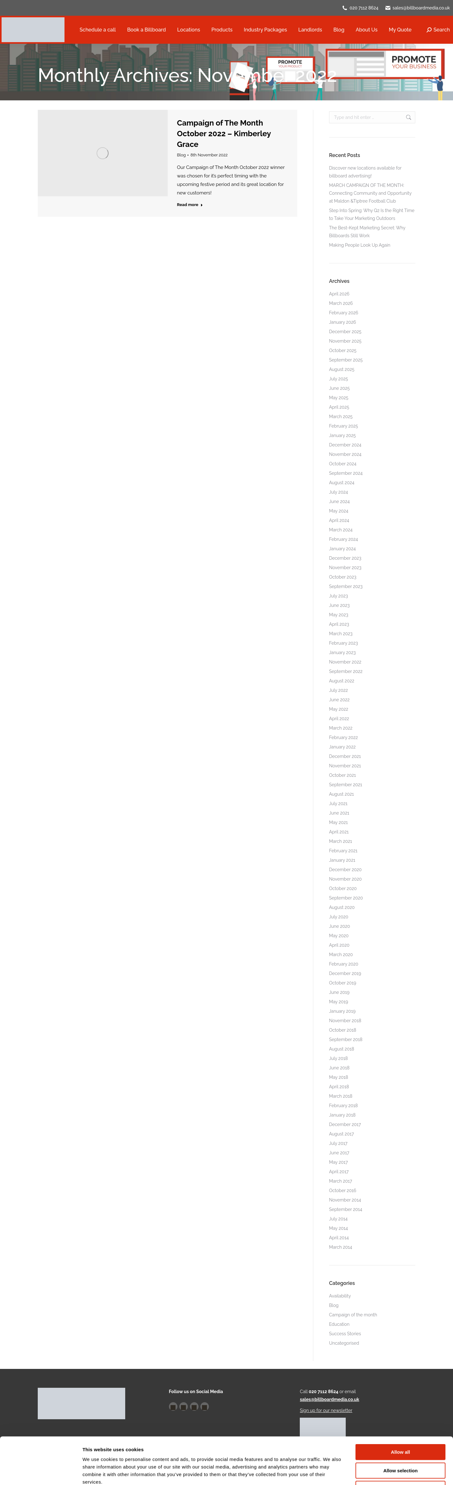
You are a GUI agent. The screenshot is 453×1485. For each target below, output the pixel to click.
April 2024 (339, 520)
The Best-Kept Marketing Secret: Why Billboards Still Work (367, 231)
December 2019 (345, 973)
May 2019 (338, 1001)
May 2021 (338, 822)
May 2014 (338, 1228)
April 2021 (339, 831)
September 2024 (346, 473)
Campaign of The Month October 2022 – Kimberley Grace (224, 133)
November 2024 (345, 454)
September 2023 (346, 586)
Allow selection (400, 1426)
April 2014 (339, 1237)
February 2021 (343, 850)
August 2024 (341, 482)
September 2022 (345, 671)
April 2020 (339, 945)
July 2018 (338, 1058)
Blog (181, 155)
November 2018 (345, 1020)
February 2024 (343, 539)
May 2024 (338, 510)
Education (339, 1324)
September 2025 (346, 359)
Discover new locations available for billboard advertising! (365, 171)
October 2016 (342, 1190)
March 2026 (341, 303)
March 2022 (340, 728)
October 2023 (342, 577)
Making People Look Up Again (359, 245)
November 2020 (345, 879)
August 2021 (341, 794)
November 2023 (345, 567)
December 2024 (345, 444)
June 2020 (339, 926)
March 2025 (341, 416)
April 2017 (339, 1171)
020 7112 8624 (364, 7)
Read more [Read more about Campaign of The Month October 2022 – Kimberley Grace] (190, 204)
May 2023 (338, 614)
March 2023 (341, 633)
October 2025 (342, 350)
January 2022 (342, 746)
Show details (330, 1472)
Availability (340, 1295)
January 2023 (342, 652)
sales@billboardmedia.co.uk (421, 7)
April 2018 (339, 1086)
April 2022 (339, 718)
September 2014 (345, 1209)
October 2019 (342, 982)
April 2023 (339, 624)
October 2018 (342, 1030)
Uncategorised (344, 1343)
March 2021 (340, 841)
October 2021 (342, 775)
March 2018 (340, 1096)
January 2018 (342, 1115)
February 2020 (343, 964)
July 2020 (338, 916)
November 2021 (345, 765)
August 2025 (341, 369)
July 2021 (338, 803)
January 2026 (342, 322)
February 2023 (343, 643)
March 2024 (341, 529)
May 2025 (338, 397)
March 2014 (340, 1247)
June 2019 (339, 992)
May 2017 (338, 1162)
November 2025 (345, 341)
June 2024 (339, 501)
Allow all (400, 1408)
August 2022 (341, 680)
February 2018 (343, 1105)
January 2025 (342, 435)
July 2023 (338, 595)
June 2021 (339, 812)
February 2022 (343, 737)
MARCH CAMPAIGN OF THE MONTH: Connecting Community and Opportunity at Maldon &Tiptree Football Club (370, 193)
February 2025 (343, 426)
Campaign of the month (353, 1314)
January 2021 (342, 860)
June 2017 (339, 1152)
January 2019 (342, 1011)
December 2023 (345, 558)
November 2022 (345, 661)
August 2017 (341, 1133)
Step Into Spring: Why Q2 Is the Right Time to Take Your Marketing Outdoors (372, 214)
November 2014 (345, 1199)
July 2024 (338, 492)
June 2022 (339, 699)
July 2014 (338, 1218)
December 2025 (345, 331)
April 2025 (339, 407)
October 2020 (343, 888)
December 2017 (345, 1124)
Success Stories (345, 1333)
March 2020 (341, 954)
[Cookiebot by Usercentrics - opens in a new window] (40, 1472)
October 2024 (342, 463)
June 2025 (339, 388)
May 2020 (339, 935)
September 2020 (346, 897)
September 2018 (345, 1039)
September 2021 (345, 784)
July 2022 (338, 690)
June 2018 (339, 1067)
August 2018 (341, 1048)
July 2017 (338, 1143)
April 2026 (339, 293)
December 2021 (345, 756)
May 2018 (338, 1077)
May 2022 (338, 709)
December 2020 (345, 869)
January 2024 (342, 548)
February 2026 (343, 312)
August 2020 (342, 907)
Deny (400, 1445)
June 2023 (339, 605)
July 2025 (338, 378)
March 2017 (340, 1181)
